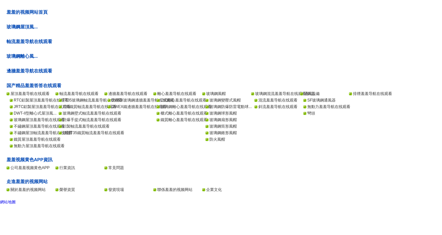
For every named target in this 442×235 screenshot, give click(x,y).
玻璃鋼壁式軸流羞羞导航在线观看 (92, 113)
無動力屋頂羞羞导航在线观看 (39, 146)
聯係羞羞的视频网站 (174, 189)
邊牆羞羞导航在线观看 (29, 70)
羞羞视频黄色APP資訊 (30, 159)
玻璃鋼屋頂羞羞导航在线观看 (39, 120)
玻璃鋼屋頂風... (22, 26)
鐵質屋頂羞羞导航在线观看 (37, 139)
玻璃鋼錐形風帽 (223, 133)
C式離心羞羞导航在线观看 (183, 100)
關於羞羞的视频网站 (28, 189)
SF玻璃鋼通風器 (321, 100)
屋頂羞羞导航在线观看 (30, 93)
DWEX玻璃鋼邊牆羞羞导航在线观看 (143, 100)
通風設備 (312, 93)
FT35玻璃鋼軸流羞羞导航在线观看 (93, 100)
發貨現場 (116, 189)
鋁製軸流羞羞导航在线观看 (86, 126)
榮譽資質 (67, 189)
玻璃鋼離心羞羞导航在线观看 (185, 106)
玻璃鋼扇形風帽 (223, 120)
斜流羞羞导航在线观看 (277, 106)
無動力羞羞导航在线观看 (328, 106)
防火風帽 (217, 139)
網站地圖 (8, 202)
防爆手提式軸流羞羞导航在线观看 (92, 120)
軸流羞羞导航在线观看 (29, 41)
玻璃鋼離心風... (22, 56)
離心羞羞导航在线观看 (176, 93)
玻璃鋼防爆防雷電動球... (230, 106)
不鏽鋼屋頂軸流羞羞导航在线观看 (43, 133)
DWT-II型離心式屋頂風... (35, 113)
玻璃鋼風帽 (216, 93)
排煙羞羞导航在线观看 (372, 93)
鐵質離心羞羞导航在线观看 (183, 120)
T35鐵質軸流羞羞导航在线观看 (89, 106)
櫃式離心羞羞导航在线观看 (183, 113)
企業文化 (214, 189)
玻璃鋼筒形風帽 (223, 126)
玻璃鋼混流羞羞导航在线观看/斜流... (286, 93)
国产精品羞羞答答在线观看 (34, 85)
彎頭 (311, 113)
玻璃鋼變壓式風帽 (225, 100)
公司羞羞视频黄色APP (30, 167)
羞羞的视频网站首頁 (27, 12)
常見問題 (116, 167)
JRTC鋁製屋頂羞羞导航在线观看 (42, 106)
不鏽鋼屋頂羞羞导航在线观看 (39, 126)
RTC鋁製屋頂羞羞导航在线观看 (41, 100)
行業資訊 (67, 167)
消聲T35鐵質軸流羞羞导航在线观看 (93, 133)
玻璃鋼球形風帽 (223, 113)
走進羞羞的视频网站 (27, 181)
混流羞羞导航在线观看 (277, 100)
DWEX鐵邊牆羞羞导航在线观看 (139, 106)
